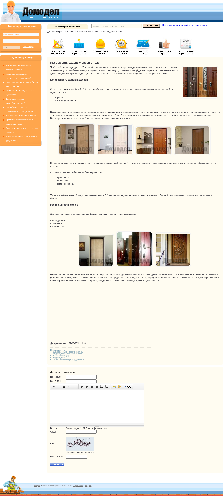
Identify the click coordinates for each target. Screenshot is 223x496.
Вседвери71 (123, 163)
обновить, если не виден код (80, 452)
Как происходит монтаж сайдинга (21, 115)
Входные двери (59, 358)
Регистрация (28, 46)
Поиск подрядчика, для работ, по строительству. (185, 25)
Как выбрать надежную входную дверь (68, 360)
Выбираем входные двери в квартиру (68, 352)
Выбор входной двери (61, 356)
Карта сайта (78, 486)
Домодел (36, 486)
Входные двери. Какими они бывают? (68, 354)
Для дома (87, 486)
